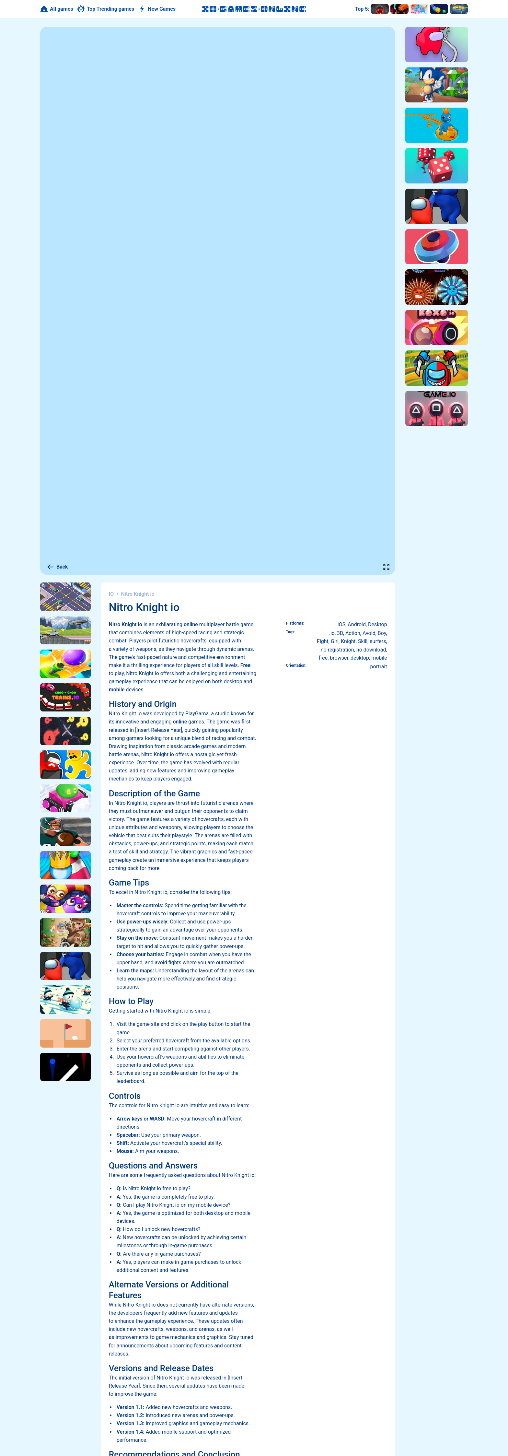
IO (111, 594)
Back (57, 567)
